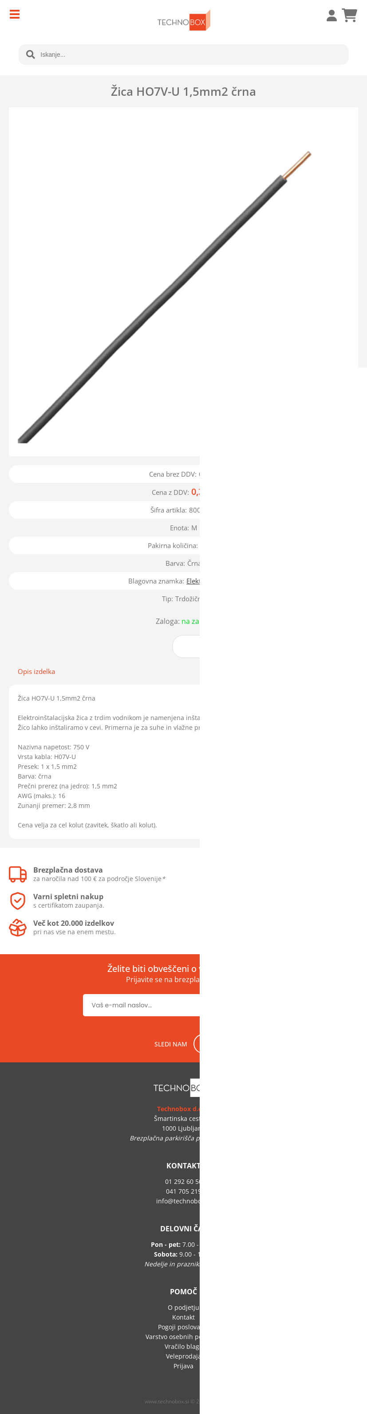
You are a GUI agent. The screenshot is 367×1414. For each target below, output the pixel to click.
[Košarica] (349, 15)
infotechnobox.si (183, 1201)
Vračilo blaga (184, 1346)
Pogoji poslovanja (183, 1327)
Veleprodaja (183, 1356)
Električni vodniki (212, 580)
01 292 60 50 (183, 1181)
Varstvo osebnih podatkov (184, 1336)
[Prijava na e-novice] (255, 1005)
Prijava (327, 15)
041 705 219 (183, 1191)
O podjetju (183, 1307)
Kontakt (183, 1317)
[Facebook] (203, 1044)
